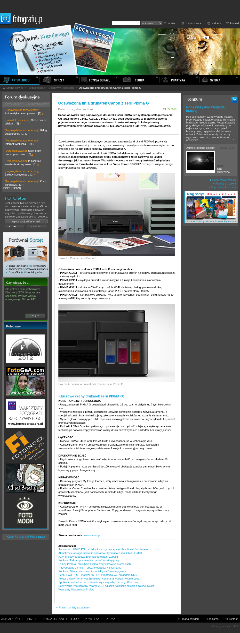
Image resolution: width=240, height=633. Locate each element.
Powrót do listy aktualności (73, 607)
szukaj (171, 23)
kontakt (234, 23)
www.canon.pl (92, 535)
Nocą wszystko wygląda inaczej (205, 109)
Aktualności (36, 87)
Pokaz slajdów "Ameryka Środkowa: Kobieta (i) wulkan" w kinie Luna (98, 578)
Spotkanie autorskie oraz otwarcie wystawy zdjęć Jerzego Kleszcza (98, 582)
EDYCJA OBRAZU (53, 618)
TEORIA (74, 618)
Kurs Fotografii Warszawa (26, 536)
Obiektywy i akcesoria (61, 87)
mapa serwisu (194, 23)
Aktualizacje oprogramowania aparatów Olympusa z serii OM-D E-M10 (100, 553)
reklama (216, 23)
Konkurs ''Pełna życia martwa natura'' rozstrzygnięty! (89, 560)
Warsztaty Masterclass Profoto (76, 589)
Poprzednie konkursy (222, 187)
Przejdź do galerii (224, 183)
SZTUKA (110, 618)
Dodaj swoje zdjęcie (223, 179)
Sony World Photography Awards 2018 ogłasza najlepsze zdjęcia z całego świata (106, 585)
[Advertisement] (210, 305)
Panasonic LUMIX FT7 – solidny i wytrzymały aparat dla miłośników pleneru (103, 549)
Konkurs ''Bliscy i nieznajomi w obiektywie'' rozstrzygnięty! (92, 571)
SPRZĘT (31, 618)
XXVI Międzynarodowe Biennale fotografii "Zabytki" (88, 556)
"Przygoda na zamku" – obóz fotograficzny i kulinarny (89, 567)
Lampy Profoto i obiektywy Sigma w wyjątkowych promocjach (94, 564)
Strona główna (12, 87)
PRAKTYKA (92, 618)
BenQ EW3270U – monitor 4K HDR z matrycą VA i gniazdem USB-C (98, 574)
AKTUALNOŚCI (10, 618)
